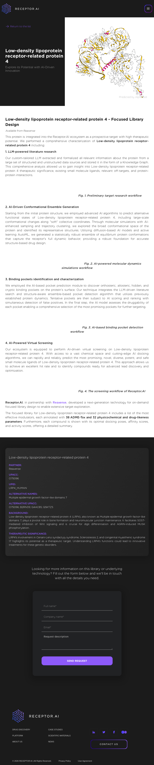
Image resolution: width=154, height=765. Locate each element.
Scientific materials (59, 736)
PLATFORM (17, 736)
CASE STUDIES (55, 730)
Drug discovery (21, 730)
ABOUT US (17, 742)
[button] (148, 9)
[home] (25, 9)
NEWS (51, 742)
